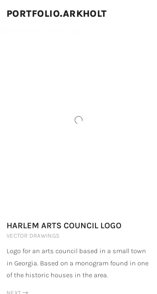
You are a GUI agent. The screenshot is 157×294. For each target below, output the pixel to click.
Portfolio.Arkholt (57, 13)
